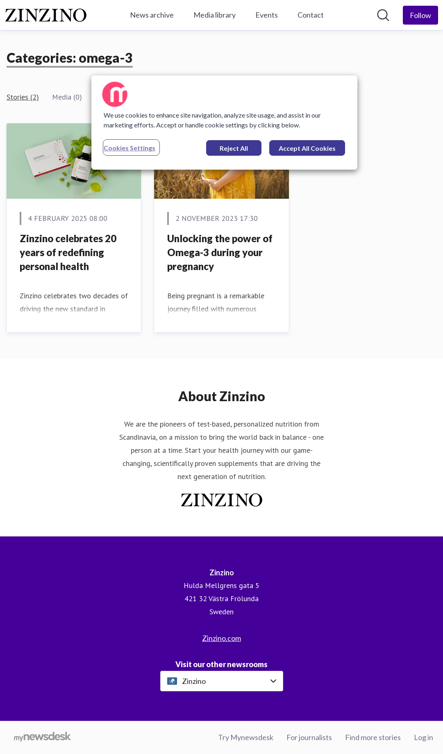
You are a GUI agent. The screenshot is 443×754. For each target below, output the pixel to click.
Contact (311, 14)
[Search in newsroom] (383, 15)
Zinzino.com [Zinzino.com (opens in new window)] (221, 638)
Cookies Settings (129, 148)
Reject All (234, 148)
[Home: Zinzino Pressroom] (46, 15)
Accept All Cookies (307, 148)
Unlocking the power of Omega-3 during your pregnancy (220, 252)
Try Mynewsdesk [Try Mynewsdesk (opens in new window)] (245, 737)
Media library (214, 14)
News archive (152, 14)
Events (266, 14)
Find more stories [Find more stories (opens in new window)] (373, 737)
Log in (423, 737)
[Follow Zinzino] (420, 15)
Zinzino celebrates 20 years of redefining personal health (68, 252)
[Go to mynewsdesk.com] (42, 737)
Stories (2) (23, 97)
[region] (224, 122)
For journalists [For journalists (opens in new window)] (309, 737)
